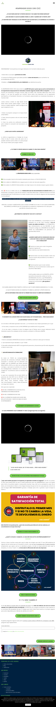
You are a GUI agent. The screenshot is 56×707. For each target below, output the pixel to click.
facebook (6, 673)
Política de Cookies (36, 702)
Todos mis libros (7, 687)
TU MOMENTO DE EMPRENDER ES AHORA (28, 406)
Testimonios (6, 667)
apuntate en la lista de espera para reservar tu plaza (28, 475)
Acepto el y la (12, 631)
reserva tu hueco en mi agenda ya (28, 531)
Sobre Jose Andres (8, 664)
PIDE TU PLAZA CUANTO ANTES (28, 297)
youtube (6, 674)
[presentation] (10, 636)
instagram (6, 676)
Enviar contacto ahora (45, 641)
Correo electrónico (5, 625)
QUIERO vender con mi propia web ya (28, 616)
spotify (5, 681)
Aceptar (28, 704)
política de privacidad (19, 631)
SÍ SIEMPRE (8, 689)
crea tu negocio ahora (28, 595)
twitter (5, 678)
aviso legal (10, 631)
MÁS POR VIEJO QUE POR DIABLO (13, 692)
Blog (5, 665)
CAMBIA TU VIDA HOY (28, 154)
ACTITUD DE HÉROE (10, 690)
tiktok (5, 680)
